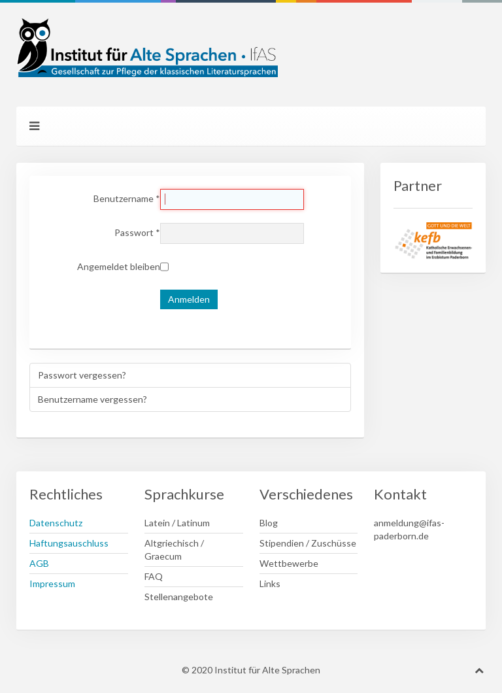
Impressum (52, 583)
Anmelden (189, 299)
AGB (39, 563)
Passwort (137, 232)
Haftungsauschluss (69, 543)
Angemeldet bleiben (118, 266)
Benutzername (126, 198)
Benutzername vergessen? (92, 399)
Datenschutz (55, 522)
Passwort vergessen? (82, 374)
